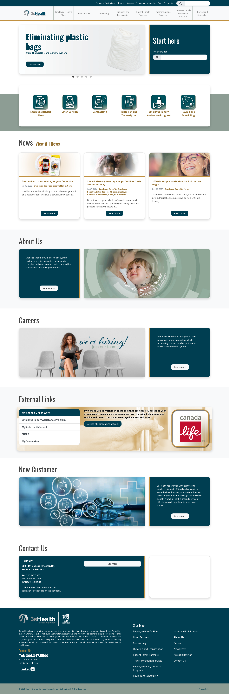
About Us (121, 3)
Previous (21, 49)
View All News (47, 143)
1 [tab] (73, 76)
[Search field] (197, 3)
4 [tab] (86, 76)
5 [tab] (90, 76)
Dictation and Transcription (123, 13)
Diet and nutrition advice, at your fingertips (47, 181)
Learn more (35, 64)
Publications (120, 194)
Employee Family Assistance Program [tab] (44, 419)
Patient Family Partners (143, 13)
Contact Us (168, 3)
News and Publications (105, 3)
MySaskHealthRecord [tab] (34, 427)
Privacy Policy (204, 689)
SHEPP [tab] (25, 434)
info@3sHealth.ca (31, 581)
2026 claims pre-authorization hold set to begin (176, 183)
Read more (49, 213)
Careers (130, 3)
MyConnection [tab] (30, 441)
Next (141, 49)
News (69, 186)
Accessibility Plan (154, 3)
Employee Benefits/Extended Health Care (107, 190)
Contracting (103, 13)
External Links (59, 186)
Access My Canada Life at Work (102, 423)
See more (112, 563)
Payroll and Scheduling (202, 13)
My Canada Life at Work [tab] (36, 412)
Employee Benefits (43, 186)
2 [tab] (77, 76)
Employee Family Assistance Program (183, 13)
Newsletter (140, 3)
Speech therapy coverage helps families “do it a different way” (114, 183)
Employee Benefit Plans (63, 13)
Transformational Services (163, 13)
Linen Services (83, 13)
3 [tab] (81, 76)
